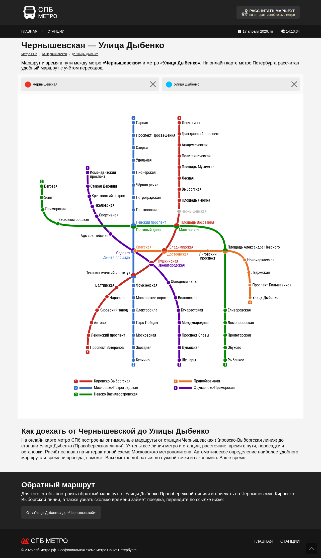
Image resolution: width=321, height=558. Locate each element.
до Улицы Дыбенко (85, 54)
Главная (29, 31)
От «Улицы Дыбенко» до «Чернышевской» (61, 513)
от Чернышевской (54, 54)
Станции (55, 31)
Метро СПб (29, 54)
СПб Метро (49, 540)
